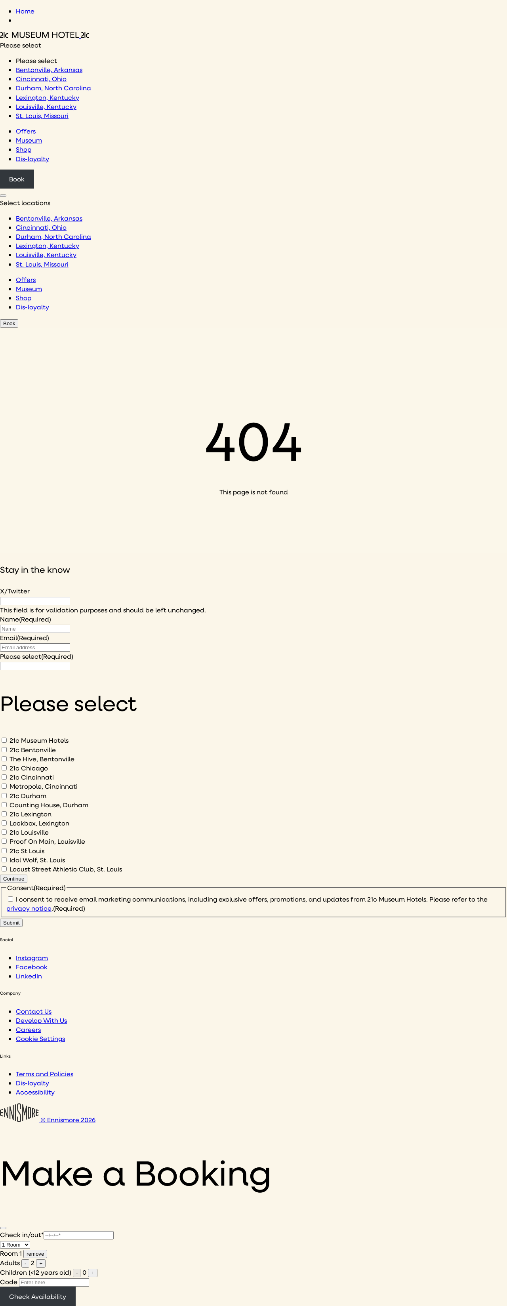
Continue (13, 879)
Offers (26, 131)
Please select (36, 656)
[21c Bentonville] (4, 749)
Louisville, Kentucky (46, 106)
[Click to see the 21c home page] (44, 35)
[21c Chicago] (4, 767)
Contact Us (33, 1011)
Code (8, 1281)
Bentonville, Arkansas (49, 69)
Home (25, 11)
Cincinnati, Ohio (41, 78)
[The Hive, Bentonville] (4, 758)
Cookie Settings (40, 1038)
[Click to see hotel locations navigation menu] (3, 195)
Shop (23, 149)
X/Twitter (15, 591)
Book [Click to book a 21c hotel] (17, 179)
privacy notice (28, 908)
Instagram (32, 957)
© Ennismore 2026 (47, 1119)
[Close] (3, 1228)
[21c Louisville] (4, 832)
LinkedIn (29, 976)
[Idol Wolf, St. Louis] (4, 859)
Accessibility (35, 1092)
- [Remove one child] (77, 1273)
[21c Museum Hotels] (4, 740)
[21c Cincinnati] (4, 777)
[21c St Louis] (4, 850)
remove (35, 1254)
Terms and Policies (44, 1074)
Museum (29, 140)
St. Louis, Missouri (42, 115)
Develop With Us (41, 1020)
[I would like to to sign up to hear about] (35, 666)
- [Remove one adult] (25, 1263)
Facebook (32, 967)
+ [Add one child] (92, 1273)
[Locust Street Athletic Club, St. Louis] (4, 868)
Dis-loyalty (32, 158)
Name (25, 619)
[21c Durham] (4, 795)
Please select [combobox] (20, 45)
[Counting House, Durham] (4, 804)
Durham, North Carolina (53, 88)
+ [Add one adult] (40, 1263)
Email (24, 637)
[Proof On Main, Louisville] (4, 841)
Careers (28, 1029)
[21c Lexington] (4, 813)
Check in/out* (22, 1234)
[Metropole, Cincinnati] (4, 786)
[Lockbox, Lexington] (4, 823)
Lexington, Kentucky (47, 97)
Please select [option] (36, 60)
